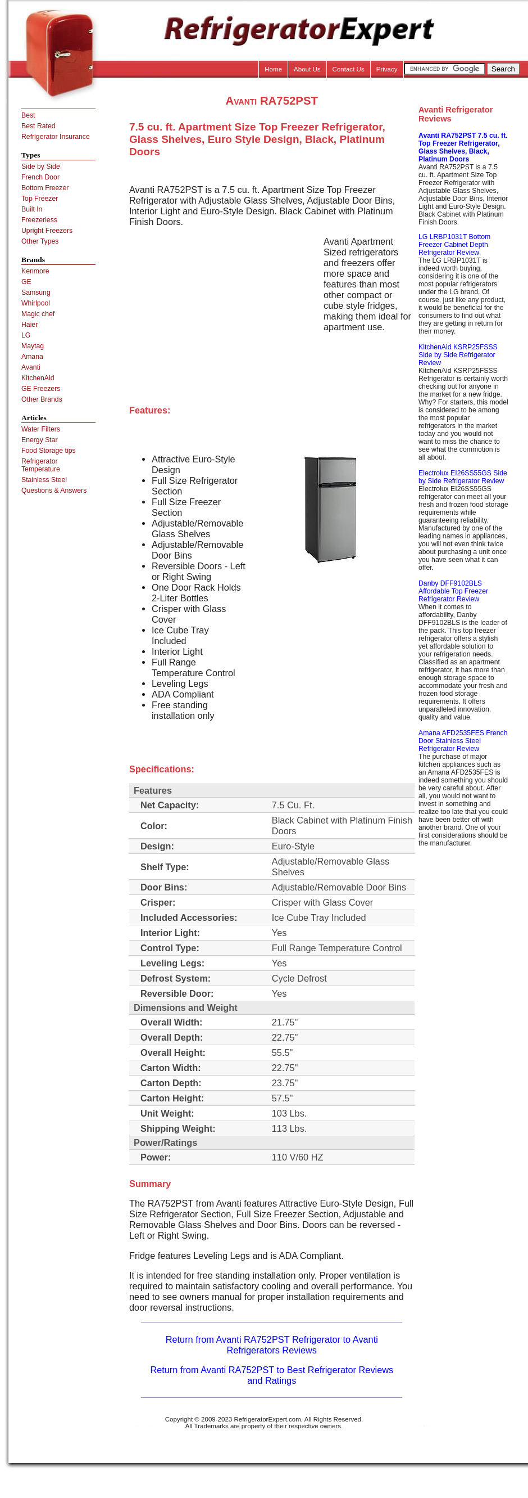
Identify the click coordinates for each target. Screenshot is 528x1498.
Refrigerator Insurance (55, 137)
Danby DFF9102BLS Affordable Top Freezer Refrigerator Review (453, 591)
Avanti (30, 367)
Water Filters (40, 429)
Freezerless (39, 220)
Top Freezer (39, 199)
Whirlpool (35, 303)
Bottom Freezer (45, 188)
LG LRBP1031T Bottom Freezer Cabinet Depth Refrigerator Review (454, 245)
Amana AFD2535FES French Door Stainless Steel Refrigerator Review (462, 741)
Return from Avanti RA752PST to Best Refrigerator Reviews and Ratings (271, 1375)
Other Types (39, 241)
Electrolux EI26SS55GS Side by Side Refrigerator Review (462, 477)
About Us (307, 69)
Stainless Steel (44, 480)
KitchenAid (37, 378)
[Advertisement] (223, 315)
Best (28, 115)
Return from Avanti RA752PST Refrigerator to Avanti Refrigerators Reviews (272, 1344)
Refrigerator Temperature (40, 465)
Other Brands (41, 399)
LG (25, 335)
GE (26, 282)
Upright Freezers (46, 231)
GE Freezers (40, 389)
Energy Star (39, 440)
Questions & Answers (54, 490)
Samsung (36, 292)
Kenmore (35, 271)
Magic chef (37, 314)
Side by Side (40, 166)
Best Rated (38, 126)
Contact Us (349, 69)
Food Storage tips (48, 451)
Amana (32, 357)
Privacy (387, 69)
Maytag (32, 346)
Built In (31, 209)
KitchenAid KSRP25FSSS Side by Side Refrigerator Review (458, 355)
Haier (29, 325)
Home (273, 69)
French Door (40, 177)
